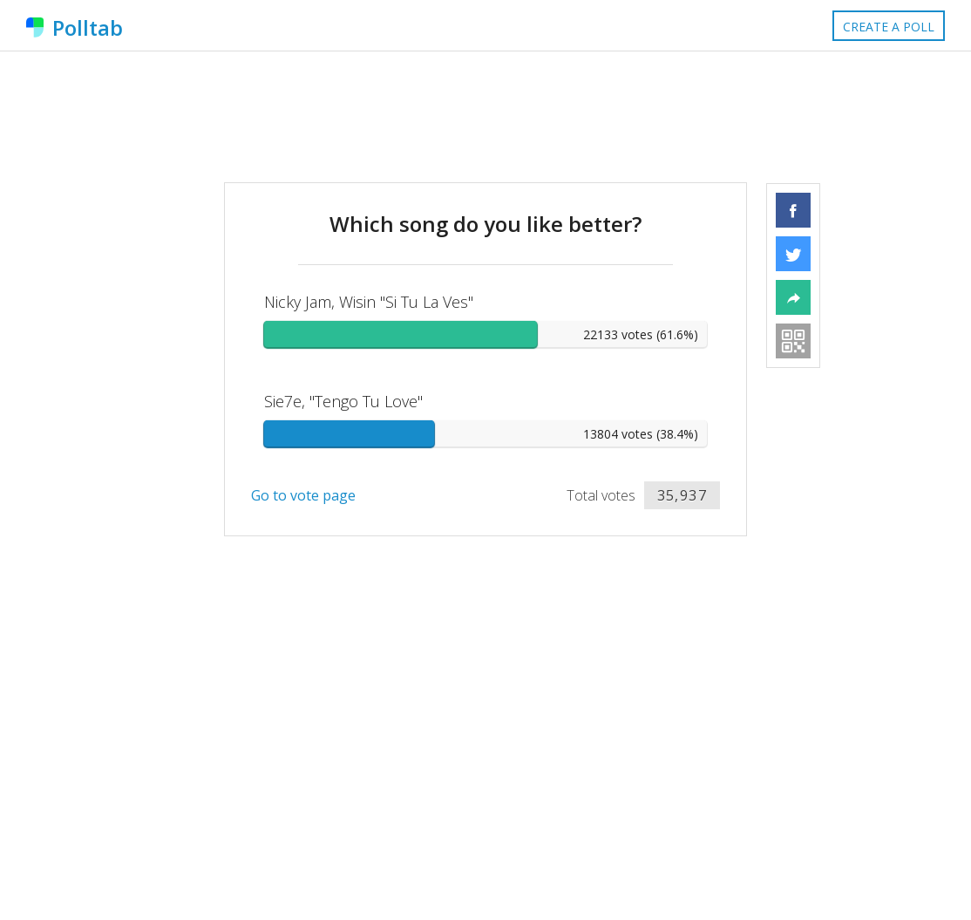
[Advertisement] (485, 117)
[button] (793, 210)
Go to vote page (303, 495)
